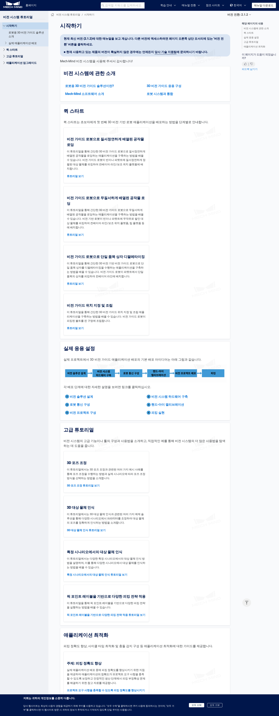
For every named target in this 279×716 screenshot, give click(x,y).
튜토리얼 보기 (75, 176)
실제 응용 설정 (251, 37)
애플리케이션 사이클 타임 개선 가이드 (171, 524)
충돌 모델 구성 (157, 643)
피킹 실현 (157, 319)
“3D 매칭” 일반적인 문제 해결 (84, 643)
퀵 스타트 (249, 33)
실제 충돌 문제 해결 (160, 661)
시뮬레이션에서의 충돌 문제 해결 (168, 655)
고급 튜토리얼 (251, 42)
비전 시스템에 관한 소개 (256, 28)
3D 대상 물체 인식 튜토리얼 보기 (167, 392)
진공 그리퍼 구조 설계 (80, 578)
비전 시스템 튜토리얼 (18, 17)
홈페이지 (31, 5)
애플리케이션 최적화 (254, 46)
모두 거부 (215, 705)
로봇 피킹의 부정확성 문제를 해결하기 (90, 532)
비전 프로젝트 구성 (83, 319)
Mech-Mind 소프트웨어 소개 (84, 94)
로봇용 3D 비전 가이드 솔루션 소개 (26, 34)
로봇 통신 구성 (80, 311)
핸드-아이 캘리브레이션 (167, 311)
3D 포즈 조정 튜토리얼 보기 (83, 392)
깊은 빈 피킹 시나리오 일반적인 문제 (88, 590)
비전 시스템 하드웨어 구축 (169, 303)
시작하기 (11, 25)
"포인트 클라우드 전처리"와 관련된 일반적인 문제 (177, 587)
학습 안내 (166, 5)
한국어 (236, 5)
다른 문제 (154, 598)
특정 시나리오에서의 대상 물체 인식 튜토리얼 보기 (97, 437)
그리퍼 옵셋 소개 (77, 584)
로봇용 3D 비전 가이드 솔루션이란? (89, 86)
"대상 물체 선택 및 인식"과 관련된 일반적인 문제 (177, 593)
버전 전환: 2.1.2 (237, 14)
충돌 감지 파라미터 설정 (162, 649)
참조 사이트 (213, 5)
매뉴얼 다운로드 (264, 5)
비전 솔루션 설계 (81, 303)
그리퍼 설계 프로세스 (79, 572)
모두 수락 (197, 705)
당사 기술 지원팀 (166, 52)
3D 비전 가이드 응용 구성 (164, 86)
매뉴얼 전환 (189, 5)
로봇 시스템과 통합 (160, 94)
